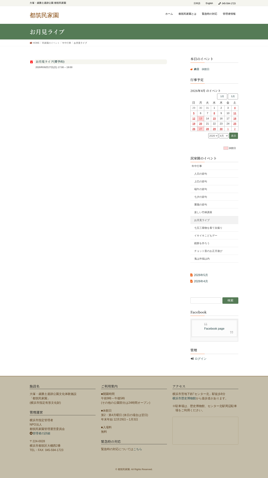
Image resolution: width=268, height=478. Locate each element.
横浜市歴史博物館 (184, 398)
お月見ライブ (202, 220)
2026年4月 (201, 281)
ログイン (200, 358)
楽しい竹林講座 (203, 212)
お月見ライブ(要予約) (50, 61)
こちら (137, 449)
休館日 (201, 69)
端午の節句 (200, 189)
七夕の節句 (200, 196)
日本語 (197, 3)
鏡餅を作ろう (202, 243)
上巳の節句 (200, 181)
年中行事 (197, 166)
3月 (222, 96)
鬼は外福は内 (202, 258)
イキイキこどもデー (205, 235)
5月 (233, 96)
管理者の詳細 (41, 433)
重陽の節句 (200, 204)
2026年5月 (201, 275)
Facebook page (214, 328)
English (209, 3)
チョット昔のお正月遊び (208, 250)
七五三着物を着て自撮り (208, 227)
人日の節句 (200, 173)
